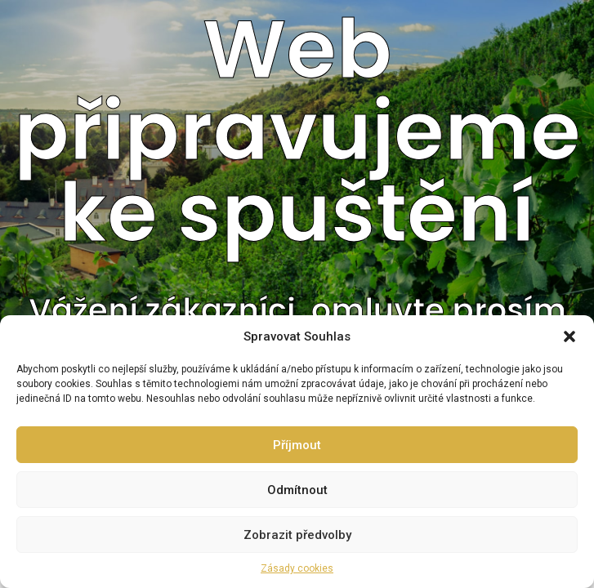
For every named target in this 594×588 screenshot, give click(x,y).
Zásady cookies (297, 568)
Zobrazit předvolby (297, 535)
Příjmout (297, 445)
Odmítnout (297, 490)
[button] (569, 336)
